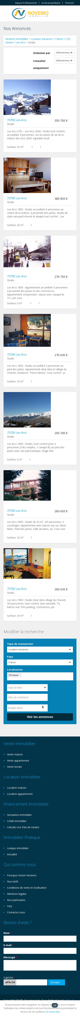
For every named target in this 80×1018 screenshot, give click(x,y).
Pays (10, 656)
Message (10, 957)
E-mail (9, 945)
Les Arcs (20, 42)
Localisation (15, 669)
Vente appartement (18, 760)
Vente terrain (14, 766)
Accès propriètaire (51, 3)
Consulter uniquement (41, 64)
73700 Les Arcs (17, 120)
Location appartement (20, 794)
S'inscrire (69, 3)
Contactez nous (16, 912)
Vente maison (15, 754)
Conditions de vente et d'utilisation (26, 887)
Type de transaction (20, 644)
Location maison (16, 787)
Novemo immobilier (16, 39)
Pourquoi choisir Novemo (21, 875)
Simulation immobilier (19, 815)
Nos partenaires (16, 900)
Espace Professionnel (26, 3)
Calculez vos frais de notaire (23, 827)
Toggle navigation (7, 14)
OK (54, 1005)
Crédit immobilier (16, 821)
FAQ (9, 906)
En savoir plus (53, 1011)
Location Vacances (41, 39)
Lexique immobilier (18, 848)
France (59, 39)
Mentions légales (16, 893)
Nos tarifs (12, 881)
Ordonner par (41, 53)
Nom (8, 933)
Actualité (12, 854)
